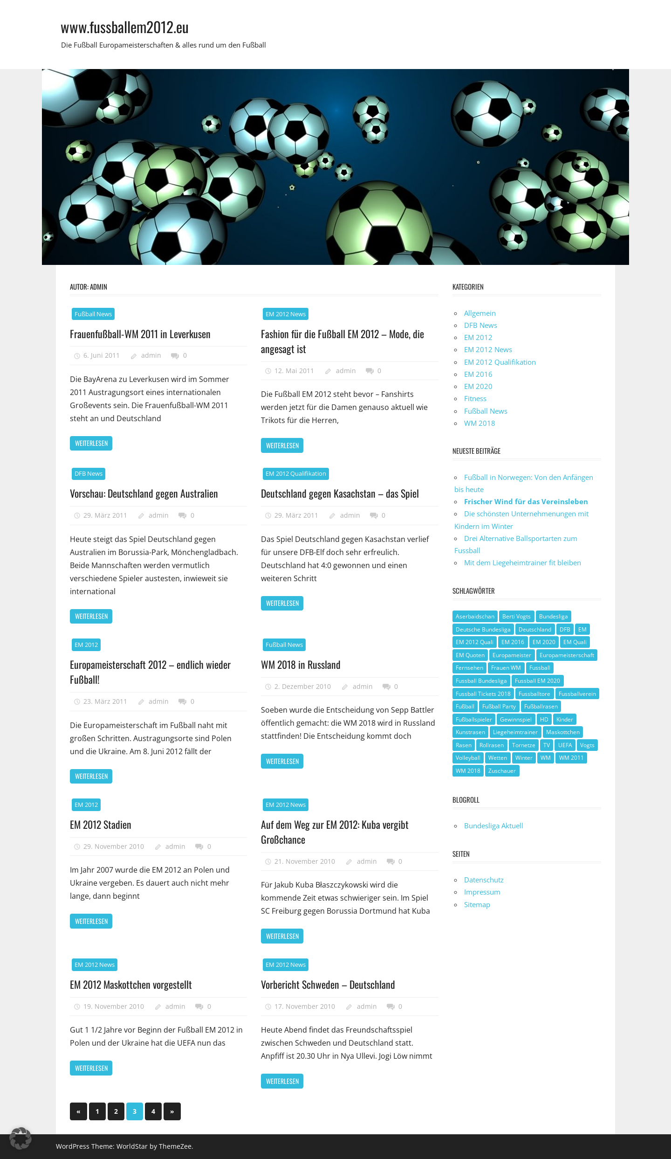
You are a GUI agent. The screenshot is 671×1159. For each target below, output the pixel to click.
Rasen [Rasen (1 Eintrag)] (464, 745)
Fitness (475, 398)
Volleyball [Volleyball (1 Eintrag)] (468, 758)
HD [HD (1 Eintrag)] (544, 719)
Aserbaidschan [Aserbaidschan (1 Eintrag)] (475, 616)
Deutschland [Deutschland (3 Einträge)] (535, 629)
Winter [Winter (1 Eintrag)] (524, 758)
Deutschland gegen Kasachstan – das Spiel (340, 493)
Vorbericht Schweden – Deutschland (328, 984)
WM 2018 (479, 423)
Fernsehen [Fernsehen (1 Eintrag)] (469, 668)
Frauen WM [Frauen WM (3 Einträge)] (506, 668)
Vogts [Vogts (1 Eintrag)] (587, 745)
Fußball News (93, 314)
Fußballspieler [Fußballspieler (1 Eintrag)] (474, 719)
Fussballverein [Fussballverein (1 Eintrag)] (577, 694)
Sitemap (477, 904)
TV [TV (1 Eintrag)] (546, 745)
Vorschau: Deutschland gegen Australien (144, 493)
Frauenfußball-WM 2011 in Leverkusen (141, 333)
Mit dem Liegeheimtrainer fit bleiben (522, 562)
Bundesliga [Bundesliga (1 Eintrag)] (553, 616)
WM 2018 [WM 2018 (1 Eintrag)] (468, 771)
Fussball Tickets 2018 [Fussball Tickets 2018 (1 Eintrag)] (483, 694)
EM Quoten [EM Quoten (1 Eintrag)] (470, 655)
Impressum (482, 891)
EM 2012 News (286, 314)
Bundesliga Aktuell (493, 825)
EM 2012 (86, 644)
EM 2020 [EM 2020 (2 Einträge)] (544, 642)
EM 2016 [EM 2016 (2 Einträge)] (512, 642)
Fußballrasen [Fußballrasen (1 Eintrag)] (541, 706)
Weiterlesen (91, 443)
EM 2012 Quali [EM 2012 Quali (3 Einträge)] (474, 642)
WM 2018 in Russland (301, 664)
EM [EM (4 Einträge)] (582, 629)
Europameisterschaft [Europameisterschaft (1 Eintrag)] (567, 655)
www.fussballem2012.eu (125, 26)
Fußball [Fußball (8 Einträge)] (465, 706)
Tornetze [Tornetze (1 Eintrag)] (523, 745)
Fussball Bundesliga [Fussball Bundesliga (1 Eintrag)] (481, 681)
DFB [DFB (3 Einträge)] (565, 629)
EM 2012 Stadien (101, 824)
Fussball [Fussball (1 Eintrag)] (539, 668)
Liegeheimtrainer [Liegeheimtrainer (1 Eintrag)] (515, 732)
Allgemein (480, 313)
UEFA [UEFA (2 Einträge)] (565, 745)
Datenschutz (484, 879)
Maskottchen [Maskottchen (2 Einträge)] (563, 732)
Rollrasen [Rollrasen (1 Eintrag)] (491, 745)
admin (151, 355)
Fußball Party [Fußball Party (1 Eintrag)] (499, 706)
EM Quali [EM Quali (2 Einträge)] (575, 642)
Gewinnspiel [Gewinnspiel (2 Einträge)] (516, 719)
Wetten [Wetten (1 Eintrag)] (497, 758)
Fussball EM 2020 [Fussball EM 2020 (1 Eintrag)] (537, 681)
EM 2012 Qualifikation (296, 473)
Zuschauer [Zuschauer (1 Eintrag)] (502, 771)
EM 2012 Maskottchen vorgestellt (132, 984)
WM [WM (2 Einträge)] (546, 758)
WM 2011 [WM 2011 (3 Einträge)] (571, 758)
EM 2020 (478, 386)
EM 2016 (478, 374)
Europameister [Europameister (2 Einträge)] (512, 655)
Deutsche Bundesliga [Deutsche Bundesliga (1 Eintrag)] (483, 629)
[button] (20, 1138)
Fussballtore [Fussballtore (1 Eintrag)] (534, 694)
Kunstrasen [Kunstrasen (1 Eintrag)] (470, 732)
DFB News (89, 473)
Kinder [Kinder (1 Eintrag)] (564, 719)
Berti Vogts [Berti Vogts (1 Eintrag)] (516, 616)
